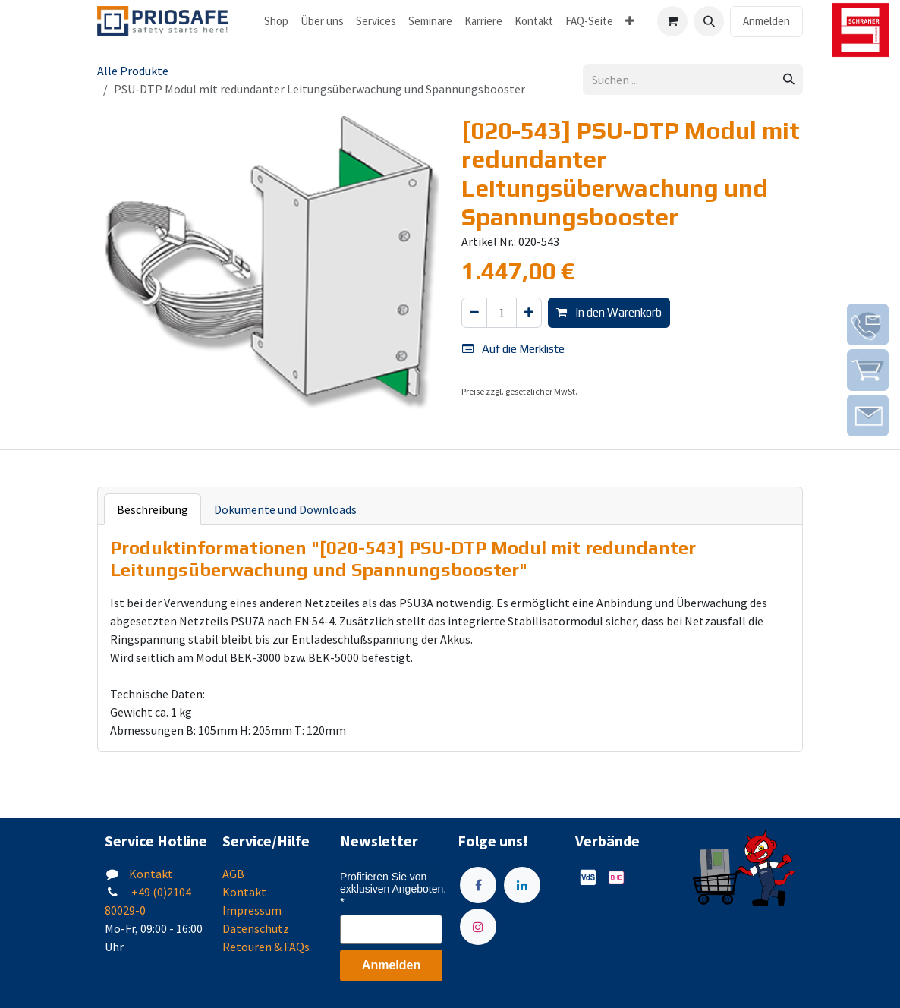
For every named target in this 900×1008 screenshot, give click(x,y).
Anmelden (766, 21)
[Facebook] (478, 885)
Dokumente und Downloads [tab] (285, 509)
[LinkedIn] (522, 885)
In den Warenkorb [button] (609, 312)
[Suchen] (789, 79)
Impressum (252, 910)
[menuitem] (276, 21)
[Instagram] (478, 927)
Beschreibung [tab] (152, 509)
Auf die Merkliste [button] (513, 348)
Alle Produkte (132, 70)
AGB (233, 873)
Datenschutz (255, 928)
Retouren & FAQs (266, 946)
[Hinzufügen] (529, 313)
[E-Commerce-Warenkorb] (672, 21)
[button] (709, 21)
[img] (868, 324)
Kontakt (151, 873)
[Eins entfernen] (474, 313)
